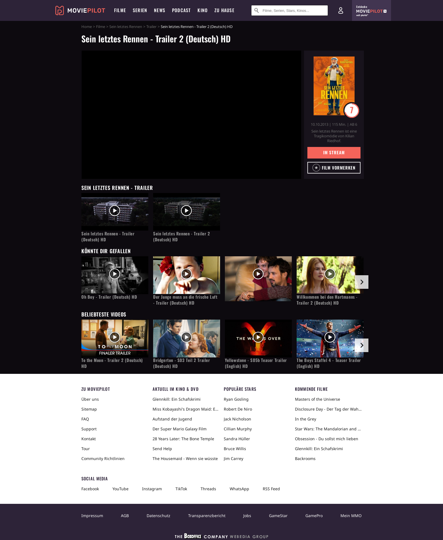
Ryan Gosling (236, 399)
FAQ (85, 419)
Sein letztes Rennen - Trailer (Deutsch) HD (107, 236)
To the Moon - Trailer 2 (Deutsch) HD (112, 363)
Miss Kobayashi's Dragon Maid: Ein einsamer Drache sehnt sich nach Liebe (186, 409)
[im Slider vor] (361, 282)
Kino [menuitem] (202, 10)
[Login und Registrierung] (341, 10)
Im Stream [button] (333, 152)
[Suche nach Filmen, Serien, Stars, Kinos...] (289, 10)
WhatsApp (239, 488)
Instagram (152, 488)
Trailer (151, 26)
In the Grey (305, 419)
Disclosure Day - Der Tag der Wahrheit (328, 409)
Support (89, 428)
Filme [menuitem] (120, 10)
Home (86, 26)
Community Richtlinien (103, 458)
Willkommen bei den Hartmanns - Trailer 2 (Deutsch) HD (327, 300)
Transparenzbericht (206, 515)
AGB (125, 515)
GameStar (278, 515)
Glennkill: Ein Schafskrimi (177, 399)
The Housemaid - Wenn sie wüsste (185, 458)
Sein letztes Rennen (125, 26)
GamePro (314, 515)
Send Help (162, 448)
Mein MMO (351, 515)
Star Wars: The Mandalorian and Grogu (328, 428)
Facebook (90, 488)
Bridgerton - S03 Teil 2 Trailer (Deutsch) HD (181, 363)
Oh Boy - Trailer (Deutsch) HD (109, 297)
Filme (100, 26)
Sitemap (89, 409)
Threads (208, 488)
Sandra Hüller (237, 438)
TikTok (181, 488)
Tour (85, 448)
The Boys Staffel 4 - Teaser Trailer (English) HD (329, 363)
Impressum (92, 515)
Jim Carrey (233, 458)
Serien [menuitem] (140, 10)
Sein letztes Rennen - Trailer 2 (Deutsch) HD (181, 236)
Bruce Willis (235, 448)
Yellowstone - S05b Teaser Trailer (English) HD (256, 363)
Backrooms (305, 458)
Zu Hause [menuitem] (224, 10)
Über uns (90, 399)
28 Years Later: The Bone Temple (183, 438)
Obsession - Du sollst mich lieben (326, 438)
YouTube (120, 488)
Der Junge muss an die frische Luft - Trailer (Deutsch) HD (185, 300)
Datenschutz (158, 515)
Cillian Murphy (238, 428)
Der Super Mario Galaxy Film (180, 428)
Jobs (247, 515)
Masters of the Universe (317, 399)
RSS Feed (271, 488)
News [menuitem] (159, 10)
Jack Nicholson (237, 419)
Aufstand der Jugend (172, 419)
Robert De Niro (238, 409)
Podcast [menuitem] (181, 10)
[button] (334, 168)
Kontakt (88, 438)
